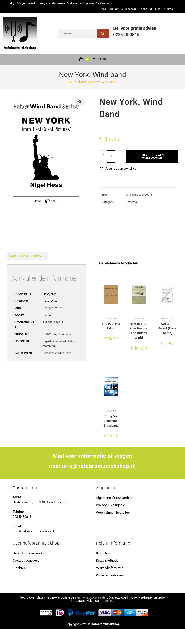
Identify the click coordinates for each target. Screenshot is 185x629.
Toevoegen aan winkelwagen (152, 156)
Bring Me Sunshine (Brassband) (111, 420)
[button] (80, 101)
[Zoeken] (103, 33)
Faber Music (50, 301)
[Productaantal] (111, 156)
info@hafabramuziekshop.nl (99, 466)
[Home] (71, 81)
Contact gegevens (26, 561)
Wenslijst (146, 9)
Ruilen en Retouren (110, 575)
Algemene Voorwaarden (114, 498)
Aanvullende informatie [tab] (27, 256)
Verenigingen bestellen (113, 513)
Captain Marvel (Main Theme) (166, 328)
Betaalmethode (107, 561)
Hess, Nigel (50, 294)
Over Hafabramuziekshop (31, 553)
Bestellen (103, 553)
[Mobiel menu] (98, 59)
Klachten (19, 568)
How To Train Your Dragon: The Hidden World (139, 331)
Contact (114, 9)
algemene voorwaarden (91, 597)
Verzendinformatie (109, 568)
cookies (108, 600)
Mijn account (129, 9)
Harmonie (131, 202)
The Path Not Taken (111, 326)
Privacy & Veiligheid (110, 505)
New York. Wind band (101, 81)
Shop (103, 9)
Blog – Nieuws (164, 9)
